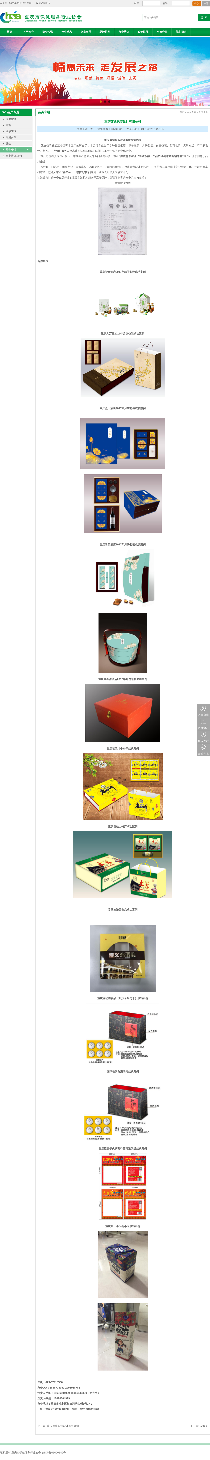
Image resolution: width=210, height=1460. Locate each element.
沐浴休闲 (17, 137)
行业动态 (66, 31)
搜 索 (203, 17)
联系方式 (203, 749)
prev (11, 70)
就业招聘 (181, 31)
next (199, 70)
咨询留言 (203, 723)
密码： (167, 3)
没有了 (204, 1425)
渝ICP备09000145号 (54, 1452)
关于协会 (28, 31)
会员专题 (85, 31)
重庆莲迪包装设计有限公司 (63, 1425)
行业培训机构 (17, 156)
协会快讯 (47, 31)
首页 (9, 31)
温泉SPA (17, 131)
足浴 (17, 125)
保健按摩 (17, 119)
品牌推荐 (104, 31)
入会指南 (203, 710)
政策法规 (143, 31)
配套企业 (17, 149)
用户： (138, 3)
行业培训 (124, 31)
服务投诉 (203, 736)
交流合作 (162, 31)
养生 (17, 143)
